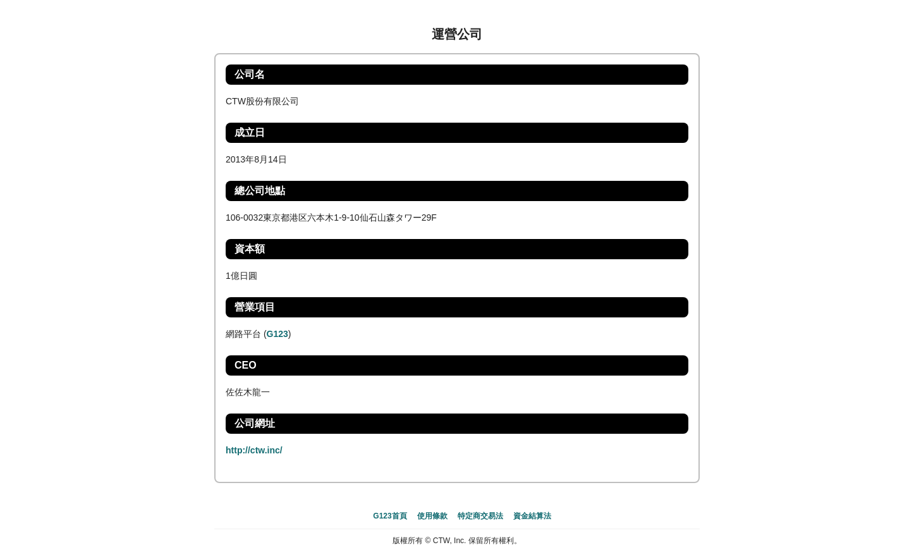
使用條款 (432, 516)
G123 (277, 334)
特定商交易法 (480, 516)
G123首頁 (389, 516)
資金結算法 (532, 516)
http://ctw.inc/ (254, 450)
